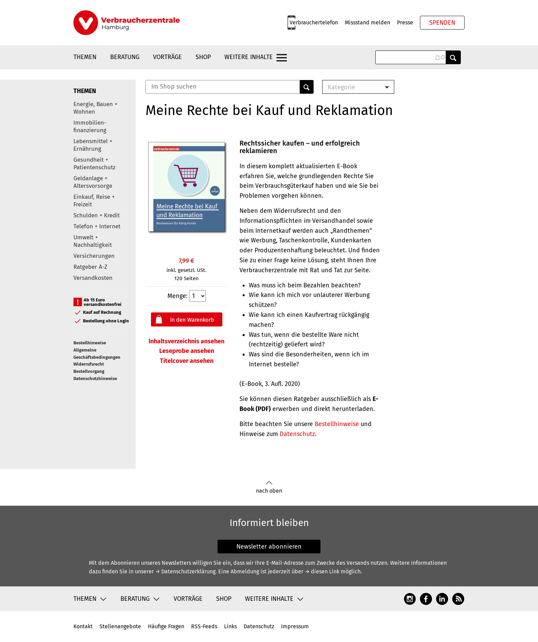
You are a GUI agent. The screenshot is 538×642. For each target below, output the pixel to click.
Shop (203, 57)
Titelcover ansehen (186, 361)
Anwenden (453, 57)
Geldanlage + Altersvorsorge (92, 182)
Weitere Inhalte (248, 57)
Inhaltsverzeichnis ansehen (186, 341)
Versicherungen (94, 256)
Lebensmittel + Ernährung (92, 145)
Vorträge (167, 57)
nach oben (269, 487)
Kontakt (83, 626)
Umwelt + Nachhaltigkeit (92, 241)
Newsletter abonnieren (269, 546)
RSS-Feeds (204, 626)
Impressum (295, 626)
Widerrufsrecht (88, 364)
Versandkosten (93, 278)
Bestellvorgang (88, 371)
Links (230, 626)
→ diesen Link (322, 571)
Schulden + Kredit (96, 215)
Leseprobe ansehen (186, 351)
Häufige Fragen (166, 626)
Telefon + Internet (96, 226)
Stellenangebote (120, 626)
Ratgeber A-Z (90, 267)
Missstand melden (367, 22)
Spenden (442, 22)
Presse (405, 22)
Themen (84, 57)
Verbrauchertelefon (314, 22)
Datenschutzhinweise (95, 378)
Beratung (124, 57)
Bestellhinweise (89, 342)
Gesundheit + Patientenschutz (94, 163)
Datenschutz (297, 434)
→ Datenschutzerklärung (185, 571)
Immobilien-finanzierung (89, 126)
